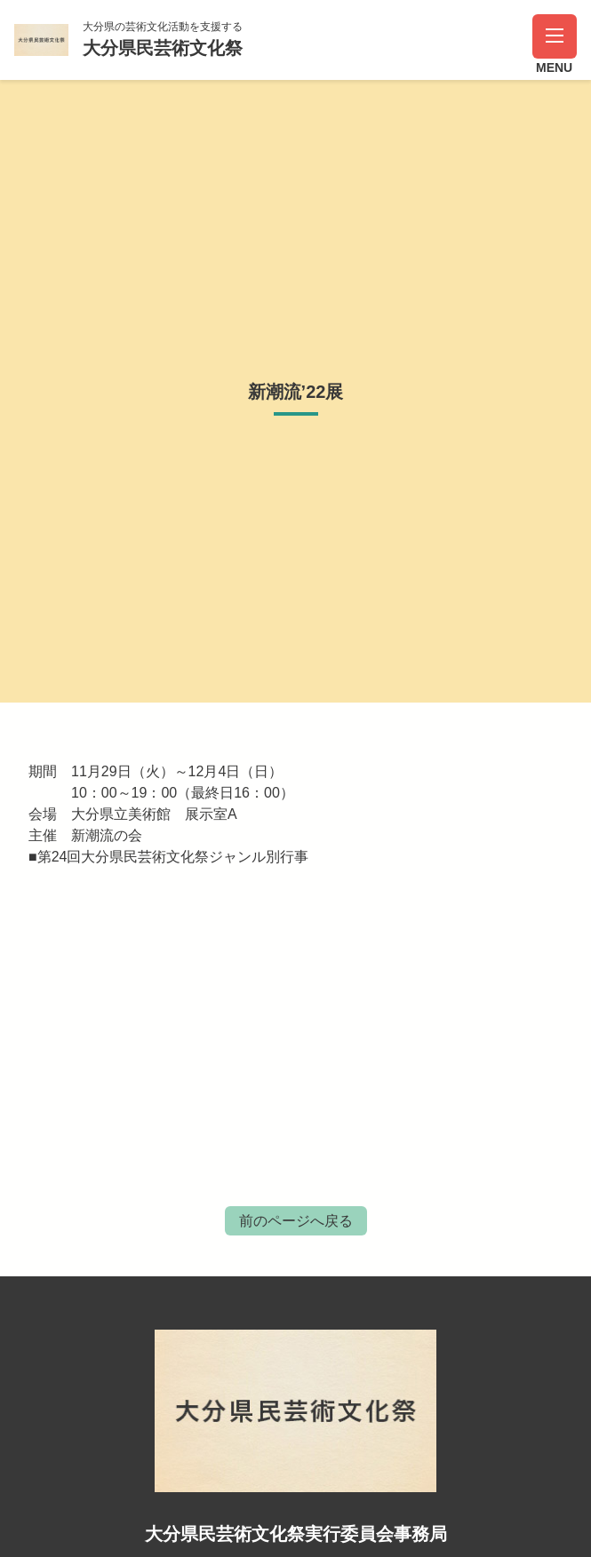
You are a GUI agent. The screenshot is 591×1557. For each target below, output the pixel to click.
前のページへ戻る (296, 1220)
